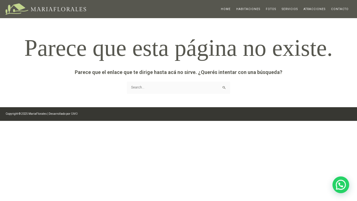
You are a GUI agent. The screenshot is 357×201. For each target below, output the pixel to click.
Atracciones (314, 9)
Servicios (290, 9)
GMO (74, 113)
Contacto (340, 9)
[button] (340, 184)
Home (226, 9)
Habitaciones (248, 9)
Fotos (271, 9)
